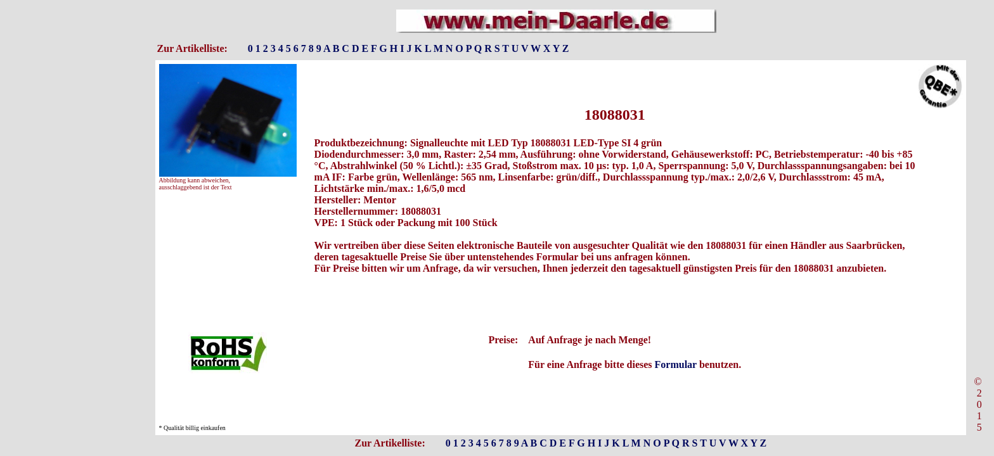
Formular (676, 364)
